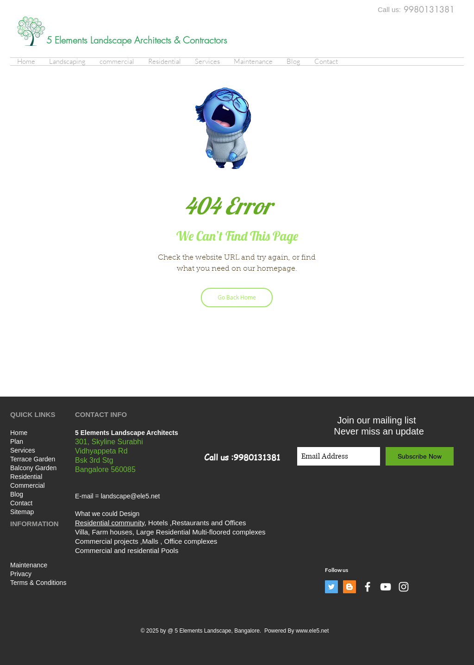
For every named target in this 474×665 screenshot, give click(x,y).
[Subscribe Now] (420, 456)
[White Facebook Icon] (367, 586)
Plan (16, 441)
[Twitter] (331, 586)
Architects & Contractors (180, 40)
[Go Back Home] (237, 297)
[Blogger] (349, 586)
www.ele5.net (312, 631)
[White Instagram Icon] (403, 586)
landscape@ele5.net (130, 496)
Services (22, 450)
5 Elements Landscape (90, 40)
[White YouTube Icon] (385, 586)
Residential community (109, 523)
